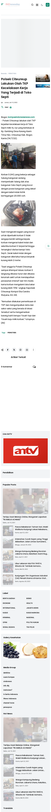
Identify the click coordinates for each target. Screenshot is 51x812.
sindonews (7, 681)
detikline (6, 673)
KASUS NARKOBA (32, 613)
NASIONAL (30, 617)
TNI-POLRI (30, 627)
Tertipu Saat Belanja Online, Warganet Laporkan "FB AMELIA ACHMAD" (25, 518)
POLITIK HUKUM (32, 622)
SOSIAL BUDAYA (9, 627)
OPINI (5, 622)
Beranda (4, 73)
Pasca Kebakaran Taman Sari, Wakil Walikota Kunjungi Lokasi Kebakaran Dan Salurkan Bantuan (31, 528)
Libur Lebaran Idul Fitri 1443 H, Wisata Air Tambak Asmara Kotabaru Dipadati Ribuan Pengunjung (28, 564)
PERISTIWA (12, 73)
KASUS (5, 613)
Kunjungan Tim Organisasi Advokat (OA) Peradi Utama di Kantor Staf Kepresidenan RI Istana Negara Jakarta (31, 577)
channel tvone (8, 703)
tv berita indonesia (10, 694)
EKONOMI (6, 603)
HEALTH (29, 603)
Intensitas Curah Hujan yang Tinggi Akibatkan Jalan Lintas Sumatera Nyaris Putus (31, 540)
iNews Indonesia (9, 699)
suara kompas (8, 677)
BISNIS (28, 598)
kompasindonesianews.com (21, 117)
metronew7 (7, 690)
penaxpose (7, 707)
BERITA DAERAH (9, 598)
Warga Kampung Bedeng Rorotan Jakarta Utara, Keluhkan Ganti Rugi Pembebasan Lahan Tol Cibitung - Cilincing (31, 552)
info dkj (6, 686)
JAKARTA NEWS (32, 608)
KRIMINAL (6, 617)
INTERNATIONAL (9, 608)
